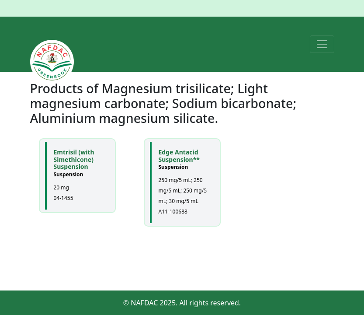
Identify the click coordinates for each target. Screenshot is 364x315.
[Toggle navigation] (322, 44)
